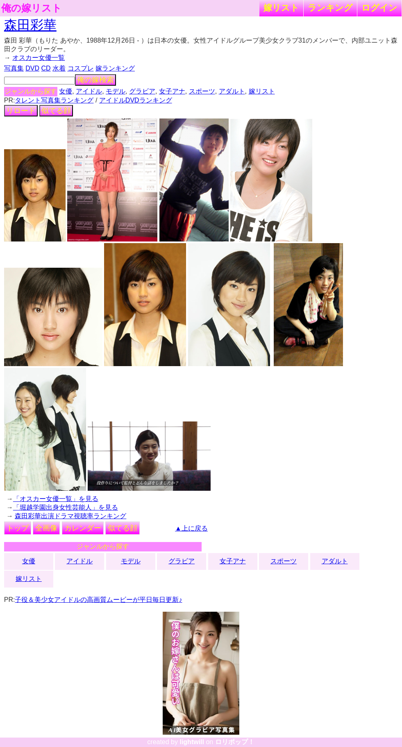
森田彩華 (30, 25)
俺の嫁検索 (95, 80)
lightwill (191, 741)
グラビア (142, 91)
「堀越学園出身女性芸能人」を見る (65, 507)
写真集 (14, 68)
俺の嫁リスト (31, 8)
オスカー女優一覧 (38, 57)
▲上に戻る (191, 528)
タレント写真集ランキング (54, 100)
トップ (18, 528)
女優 (65, 91)
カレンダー (82, 528)
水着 (59, 68)
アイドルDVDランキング (135, 100)
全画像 (46, 528)
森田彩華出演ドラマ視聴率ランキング (70, 515)
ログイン (379, 7)
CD (46, 68)
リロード (21, 111)
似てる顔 (56, 111)
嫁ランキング (115, 68)
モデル (115, 91)
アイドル (89, 91)
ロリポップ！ (234, 741)
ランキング (330, 7)
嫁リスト (281, 7)
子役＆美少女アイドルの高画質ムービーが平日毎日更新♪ (98, 599)
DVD (32, 68)
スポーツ (202, 91)
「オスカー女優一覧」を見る (55, 498)
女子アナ (172, 91)
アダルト (232, 91)
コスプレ (81, 68)
